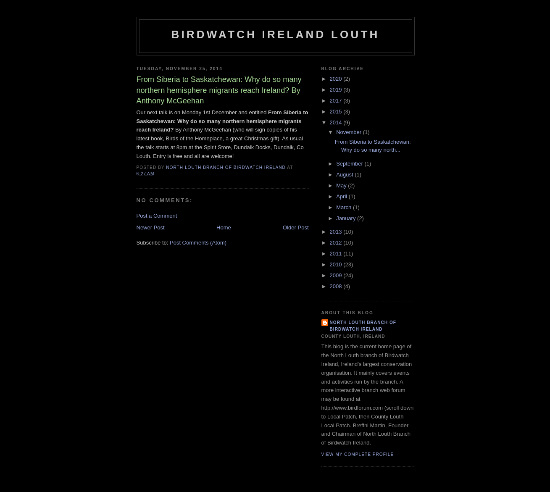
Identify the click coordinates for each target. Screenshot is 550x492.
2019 (337, 90)
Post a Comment (157, 216)
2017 (337, 100)
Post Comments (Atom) (198, 242)
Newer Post (151, 227)
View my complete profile (357, 454)
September (350, 163)
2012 (337, 242)
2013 (337, 232)
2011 (337, 253)
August (345, 174)
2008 (337, 286)
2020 (337, 79)
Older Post (295, 227)
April (342, 196)
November (349, 132)
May (342, 185)
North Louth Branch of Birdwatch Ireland (363, 326)
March (344, 207)
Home (223, 227)
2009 (337, 275)
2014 (337, 122)
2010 (337, 264)
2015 (337, 111)
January (346, 218)
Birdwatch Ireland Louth (275, 34)
